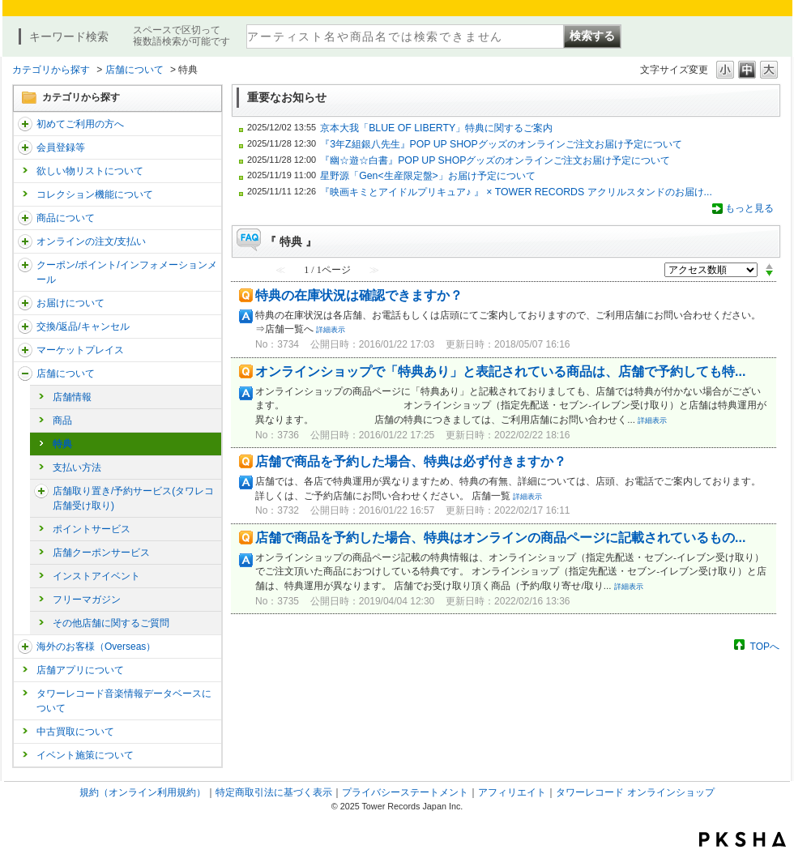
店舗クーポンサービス (101, 552)
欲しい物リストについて (89, 171)
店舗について (134, 69)
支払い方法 (77, 467)
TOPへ (764, 646)
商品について (65, 218)
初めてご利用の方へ (80, 124)
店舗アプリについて (80, 670)
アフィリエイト (512, 792)
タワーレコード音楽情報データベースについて (123, 701)
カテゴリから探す (51, 69)
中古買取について (75, 731)
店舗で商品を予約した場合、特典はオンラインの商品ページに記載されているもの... (500, 537)
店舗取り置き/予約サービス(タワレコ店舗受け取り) (133, 498)
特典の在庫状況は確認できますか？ (359, 295)
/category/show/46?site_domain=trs (25, 303)
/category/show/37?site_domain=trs (25, 241)
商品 (62, 420)
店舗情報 (72, 397)
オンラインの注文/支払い (91, 241)
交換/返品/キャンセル (83, 326)
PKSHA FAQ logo (742, 839)
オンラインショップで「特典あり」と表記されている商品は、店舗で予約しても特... (500, 371)
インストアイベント (96, 576)
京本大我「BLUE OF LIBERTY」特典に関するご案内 (436, 128)
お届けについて (70, 303)
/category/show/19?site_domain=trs (25, 326)
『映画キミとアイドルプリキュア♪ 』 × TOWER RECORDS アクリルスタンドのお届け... (516, 192)
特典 (62, 444)
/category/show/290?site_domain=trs (25, 147)
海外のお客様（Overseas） (96, 646)
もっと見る (749, 208)
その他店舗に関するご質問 (111, 623)
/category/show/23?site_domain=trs (41, 491)
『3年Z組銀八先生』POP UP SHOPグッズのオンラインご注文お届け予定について (501, 144)
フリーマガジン (87, 599)
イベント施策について (85, 755)
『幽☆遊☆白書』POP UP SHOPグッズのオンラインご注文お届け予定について (495, 160)
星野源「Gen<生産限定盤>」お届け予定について (428, 175)
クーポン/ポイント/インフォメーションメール (126, 272)
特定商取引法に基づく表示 (274, 792)
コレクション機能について (94, 194)
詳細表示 (330, 330)
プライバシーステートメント (405, 792)
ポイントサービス (91, 529)
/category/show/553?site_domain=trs (25, 350)
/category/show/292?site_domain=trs (25, 265)
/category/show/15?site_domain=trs (25, 218)
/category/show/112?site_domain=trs (25, 124)
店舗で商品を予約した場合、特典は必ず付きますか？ (410, 461)
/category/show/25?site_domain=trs (25, 646)
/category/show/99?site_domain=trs (25, 373)
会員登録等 (60, 147)
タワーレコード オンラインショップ (635, 792)
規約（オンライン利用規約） (142, 792)
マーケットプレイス (80, 350)
